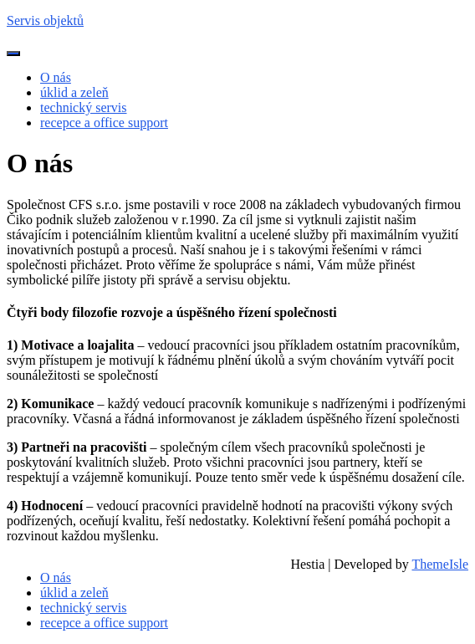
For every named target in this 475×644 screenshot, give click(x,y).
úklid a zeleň (74, 92)
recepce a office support (104, 122)
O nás (55, 77)
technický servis (83, 107)
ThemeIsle (439, 564)
